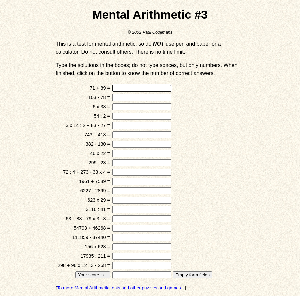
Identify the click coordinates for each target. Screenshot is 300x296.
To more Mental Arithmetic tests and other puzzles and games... (121, 287)
